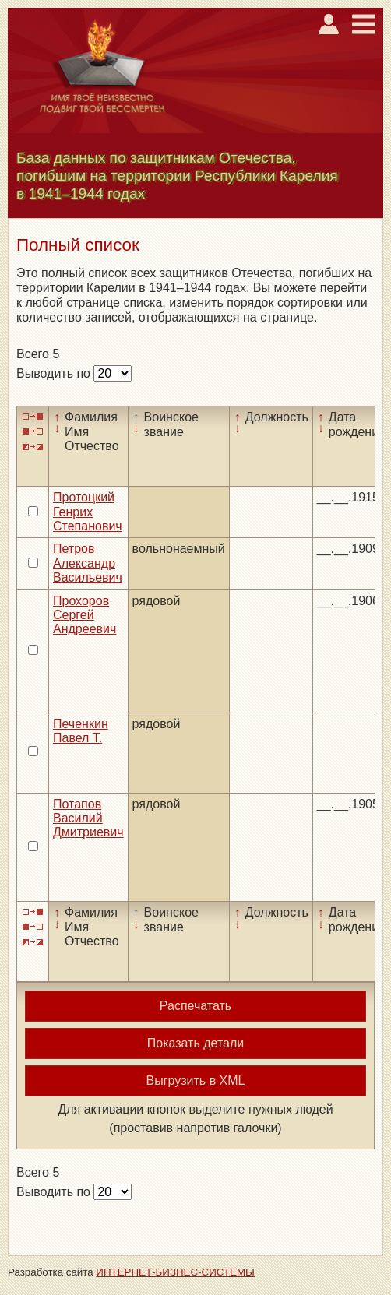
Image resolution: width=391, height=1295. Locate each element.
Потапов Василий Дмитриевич (88, 818)
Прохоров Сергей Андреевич (84, 615)
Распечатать (195, 1005)
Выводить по (54, 373)
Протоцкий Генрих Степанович (87, 512)
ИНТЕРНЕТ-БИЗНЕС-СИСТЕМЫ (175, 1272)
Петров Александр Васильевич (87, 563)
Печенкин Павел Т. (80, 730)
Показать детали (195, 1043)
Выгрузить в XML (195, 1080)
